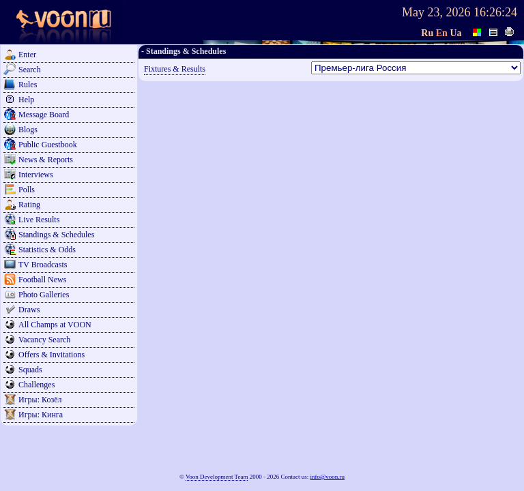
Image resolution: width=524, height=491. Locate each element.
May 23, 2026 (436, 12)
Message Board (43, 114)
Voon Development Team (217, 476)
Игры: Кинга (40, 414)
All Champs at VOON (54, 324)
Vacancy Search (44, 339)
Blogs (28, 129)
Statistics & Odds (47, 249)
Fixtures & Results (174, 69)
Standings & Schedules (56, 234)
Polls (26, 189)
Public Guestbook (47, 144)
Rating (29, 204)
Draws (29, 309)
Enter (27, 54)
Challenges (36, 384)
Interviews (35, 174)
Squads (30, 369)
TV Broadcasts (42, 264)
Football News (42, 279)
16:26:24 (495, 12)
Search (29, 69)
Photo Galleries (43, 294)
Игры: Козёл (39, 399)
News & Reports (45, 159)
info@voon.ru (327, 476)
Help (26, 99)
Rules (27, 84)
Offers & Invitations (51, 354)
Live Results (38, 219)
